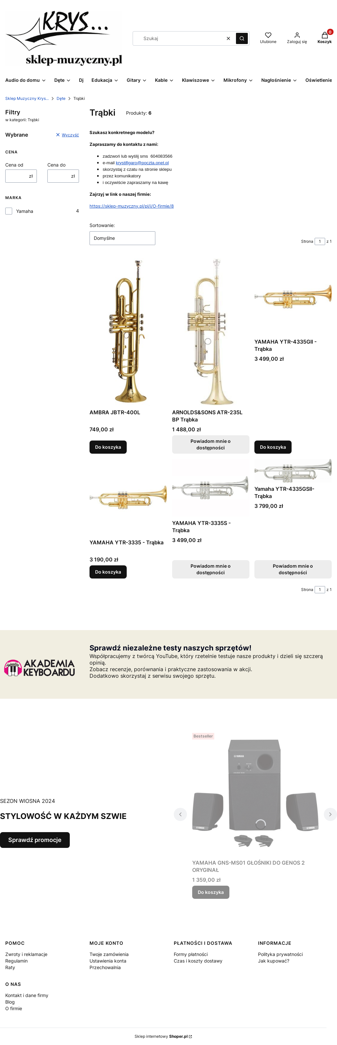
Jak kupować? (273, 961)
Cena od (14, 165)
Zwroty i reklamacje (26, 954)
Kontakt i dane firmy (26, 995)
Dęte (61, 98)
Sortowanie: (102, 225)
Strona (307, 241)
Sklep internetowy (161, 1036)
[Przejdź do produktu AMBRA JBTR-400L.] (128, 332)
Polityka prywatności (280, 954)
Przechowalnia (105, 967)
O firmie (13, 1008)
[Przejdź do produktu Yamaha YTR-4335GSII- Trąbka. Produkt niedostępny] (293, 471)
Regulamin (16, 961)
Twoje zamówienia (109, 954)
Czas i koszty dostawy (198, 961)
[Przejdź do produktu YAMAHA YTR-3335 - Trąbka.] (128, 497)
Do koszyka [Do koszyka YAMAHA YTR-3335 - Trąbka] (108, 571)
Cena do (56, 165)
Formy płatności (191, 954)
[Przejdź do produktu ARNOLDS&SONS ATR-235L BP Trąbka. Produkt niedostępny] (210, 332)
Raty (10, 967)
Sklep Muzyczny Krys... (27, 98)
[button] (242, 38)
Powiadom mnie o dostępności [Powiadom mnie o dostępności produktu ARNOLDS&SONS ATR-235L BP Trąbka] (211, 444)
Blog (10, 1002)
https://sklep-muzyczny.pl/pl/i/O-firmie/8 (132, 206)
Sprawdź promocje (35, 839)
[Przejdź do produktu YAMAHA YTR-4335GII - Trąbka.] (293, 296)
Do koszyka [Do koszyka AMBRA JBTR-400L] (108, 447)
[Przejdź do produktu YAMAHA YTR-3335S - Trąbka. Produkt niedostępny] (210, 488)
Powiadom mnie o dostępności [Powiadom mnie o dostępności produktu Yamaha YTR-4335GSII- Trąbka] (293, 569)
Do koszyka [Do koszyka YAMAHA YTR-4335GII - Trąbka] (273, 447)
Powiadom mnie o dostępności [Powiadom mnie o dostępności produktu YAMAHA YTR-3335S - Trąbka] (211, 569)
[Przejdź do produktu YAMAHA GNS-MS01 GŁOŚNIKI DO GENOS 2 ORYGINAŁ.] (255, 793)
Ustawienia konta (108, 961)
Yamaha (24, 211)
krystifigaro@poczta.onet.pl (142, 162)
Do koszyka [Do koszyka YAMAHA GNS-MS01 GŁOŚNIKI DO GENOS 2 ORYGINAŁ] (211, 892)
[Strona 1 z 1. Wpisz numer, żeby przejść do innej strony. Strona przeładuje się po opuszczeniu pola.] (320, 241)
